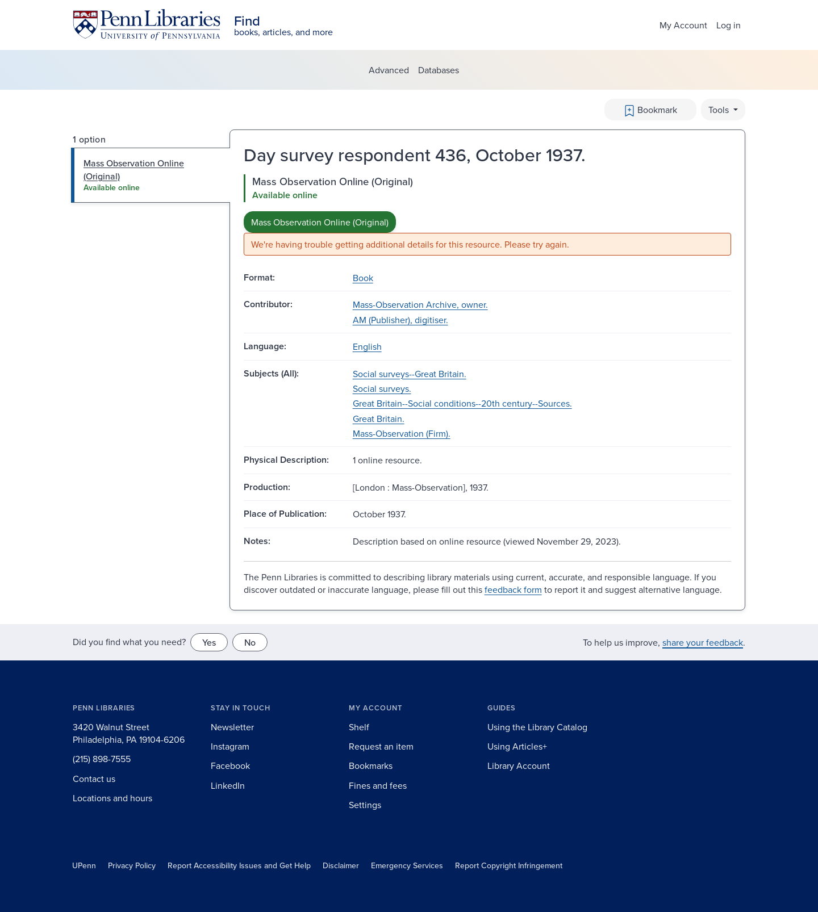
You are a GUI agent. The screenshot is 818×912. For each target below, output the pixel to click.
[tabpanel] (487, 215)
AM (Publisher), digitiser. (400, 319)
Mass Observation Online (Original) (320, 222)
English (367, 346)
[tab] (151, 175)
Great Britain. (378, 418)
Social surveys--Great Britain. (409, 373)
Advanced (389, 70)
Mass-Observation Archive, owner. (420, 304)
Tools (719, 109)
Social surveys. (382, 388)
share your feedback (702, 642)
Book (363, 277)
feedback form (513, 589)
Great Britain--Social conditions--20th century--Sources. (462, 403)
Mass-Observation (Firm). (401, 433)
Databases (438, 70)
